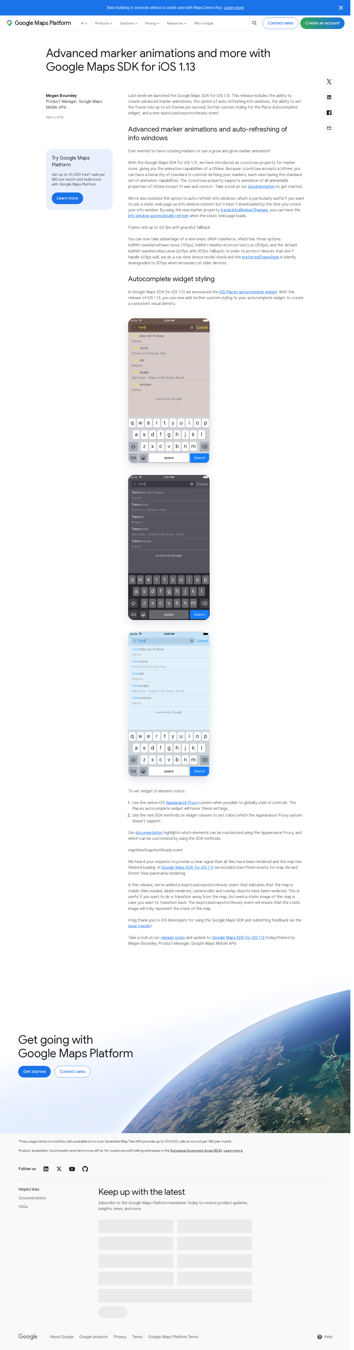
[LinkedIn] (46, 1169)
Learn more (234, 8)
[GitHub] (85, 1169)
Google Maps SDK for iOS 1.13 (238, 937)
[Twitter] (59, 1169)
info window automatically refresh (158, 216)
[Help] (324, 1337)
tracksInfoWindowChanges (244, 210)
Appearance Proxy (182, 802)
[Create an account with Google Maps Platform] (34, 1071)
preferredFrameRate (260, 257)
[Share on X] (329, 82)
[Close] (341, 7)
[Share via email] (329, 128)
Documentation (32, 1198)
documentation (261, 186)
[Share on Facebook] (329, 113)
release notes (173, 937)
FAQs (23, 1206)
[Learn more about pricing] (67, 198)
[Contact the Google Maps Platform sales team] (280, 23)
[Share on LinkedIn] (329, 97)
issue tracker (139, 926)
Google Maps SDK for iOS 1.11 (187, 867)
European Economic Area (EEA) (196, 1150)
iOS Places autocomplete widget (248, 292)
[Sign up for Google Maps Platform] (322, 23)
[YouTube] (72, 1169)
